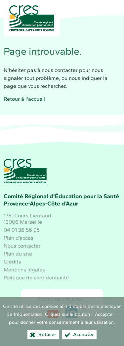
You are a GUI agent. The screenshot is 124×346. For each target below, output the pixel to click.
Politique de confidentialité (36, 277)
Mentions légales (24, 269)
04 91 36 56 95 (22, 230)
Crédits (12, 262)
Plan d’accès (18, 238)
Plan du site (18, 254)
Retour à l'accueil (24, 99)
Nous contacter (22, 246)
